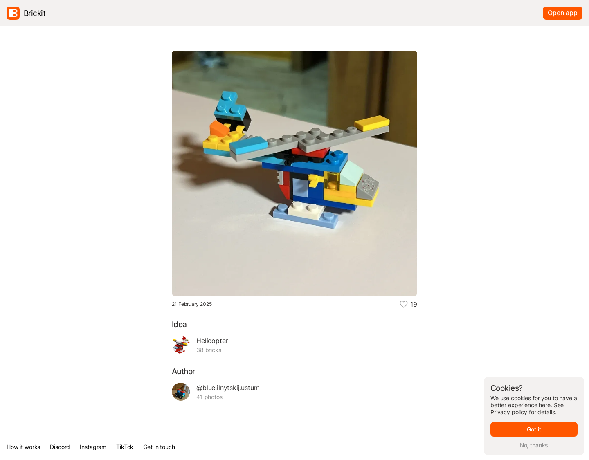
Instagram (93, 446)
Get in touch (159, 446)
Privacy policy (508, 411)
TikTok (124, 446)
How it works (23, 446)
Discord (60, 446)
